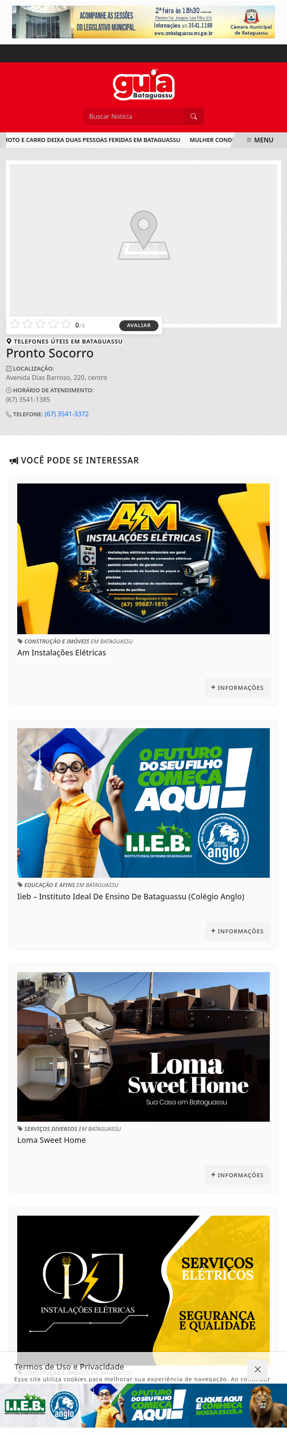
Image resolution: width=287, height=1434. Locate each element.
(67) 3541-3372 (67, 413)
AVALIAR (139, 325)
